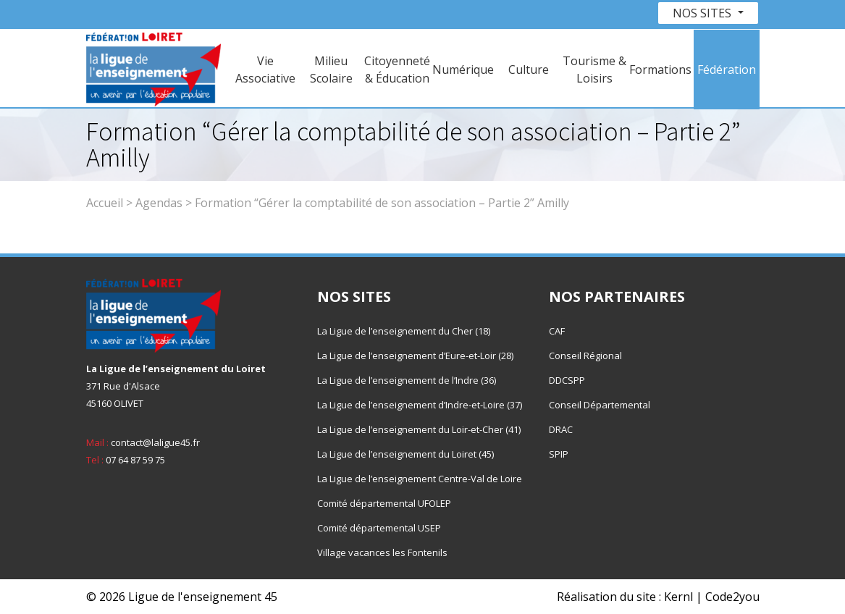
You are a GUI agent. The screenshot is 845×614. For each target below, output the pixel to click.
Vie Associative (265, 69)
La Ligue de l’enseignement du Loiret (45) (405, 453)
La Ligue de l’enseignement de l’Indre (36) (406, 380)
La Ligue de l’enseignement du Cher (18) (403, 330)
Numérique (463, 69)
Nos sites (703, 13)
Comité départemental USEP (379, 527)
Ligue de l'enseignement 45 (202, 597)
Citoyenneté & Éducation (397, 69)
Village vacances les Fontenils (382, 552)
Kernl (678, 597)
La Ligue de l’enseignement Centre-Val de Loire (419, 478)
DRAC (561, 429)
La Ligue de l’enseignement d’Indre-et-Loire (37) (419, 404)
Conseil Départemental (599, 404)
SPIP (558, 453)
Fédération (726, 69)
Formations (660, 69)
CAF (557, 330)
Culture (528, 69)
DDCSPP (567, 380)
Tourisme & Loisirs (594, 69)
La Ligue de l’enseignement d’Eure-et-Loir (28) (415, 355)
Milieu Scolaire (331, 69)
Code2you (732, 597)
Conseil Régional (585, 355)
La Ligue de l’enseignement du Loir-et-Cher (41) (419, 429)
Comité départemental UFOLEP (384, 503)
